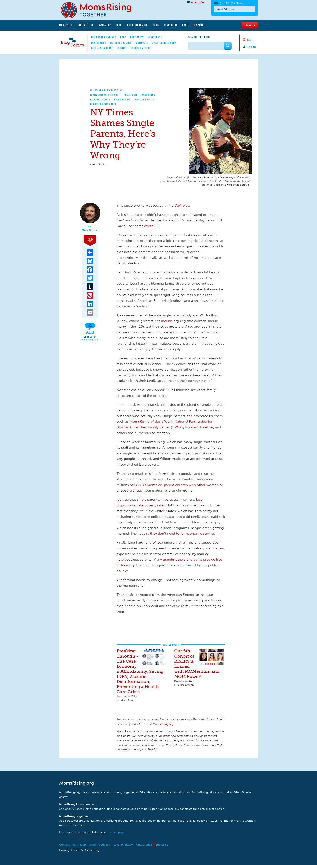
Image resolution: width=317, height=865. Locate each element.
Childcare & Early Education (106, 90)
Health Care (131, 94)
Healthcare (155, 37)
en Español (198, 2)
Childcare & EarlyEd (103, 37)
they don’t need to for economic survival (182, 533)
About (186, 25)
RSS (249, 40)
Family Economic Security (105, 94)
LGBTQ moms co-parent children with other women (176, 485)
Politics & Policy (141, 48)
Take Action (85, 25)
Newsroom (170, 25)
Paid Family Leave (102, 48)
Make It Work (162, 421)
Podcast (122, 48)
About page (117, 832)
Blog (119, 25)
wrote (148, 226)
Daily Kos (182, 205)
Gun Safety (137, 37)
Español (199, 25)
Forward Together (199, 427)
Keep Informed (137, 25)
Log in (251, 47)
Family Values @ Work (165, 427)
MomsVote (66, 25)
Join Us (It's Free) (231, 3)
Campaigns (105, 25)
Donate (250, 25)
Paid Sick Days (122, 99)
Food (123, 37)
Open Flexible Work (164, 42)
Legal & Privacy (123, 844)
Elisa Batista (90, 230)
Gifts (155, 25)
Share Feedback (99, 844)
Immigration (98, 42)
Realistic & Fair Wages (103, 104)
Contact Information (72, 844)
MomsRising (148, 94)
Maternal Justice (121, 42)
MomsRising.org (99, 10)
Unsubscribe (144, 844)
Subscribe (162, 844)
